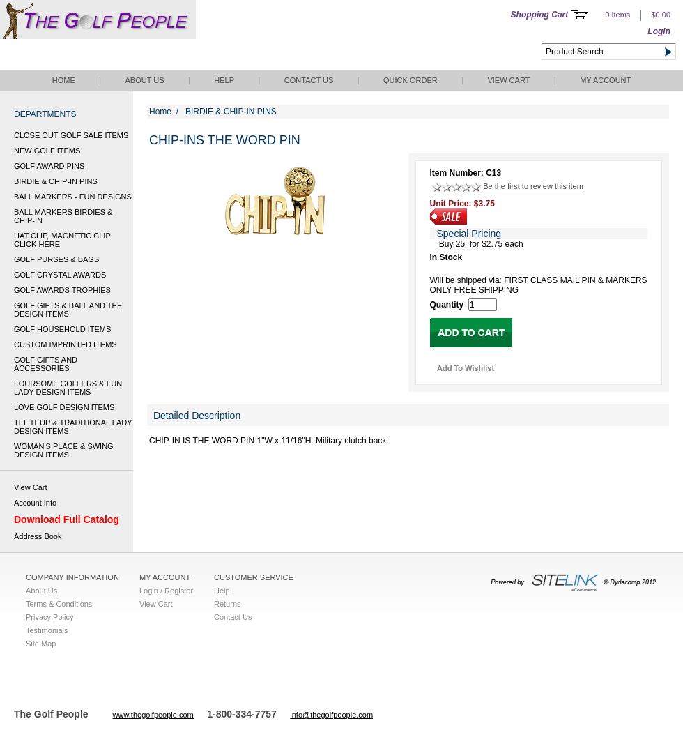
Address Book (37, 536)
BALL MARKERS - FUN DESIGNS (73, 196)
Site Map (41, 643)
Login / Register (166, 590)
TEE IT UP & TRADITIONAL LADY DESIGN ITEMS (73, 426)
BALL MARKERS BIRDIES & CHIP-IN (63, 216)
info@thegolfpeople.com (331, 715)
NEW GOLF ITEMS (47, 150)
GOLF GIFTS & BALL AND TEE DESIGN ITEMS (68, 309)
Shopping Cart (540, 15)
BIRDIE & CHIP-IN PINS (56, 181)
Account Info (35, 503)
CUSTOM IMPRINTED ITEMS (65, 344)
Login (658, 31)
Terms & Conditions (59, 604)
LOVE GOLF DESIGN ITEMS (64, 407)
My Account (605, 80)
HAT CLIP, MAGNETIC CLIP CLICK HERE (62, 239)
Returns (227, 604)
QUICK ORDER (410, 80)
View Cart (508, 80)
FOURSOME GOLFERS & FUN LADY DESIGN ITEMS (68, 387)
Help (224, 80)
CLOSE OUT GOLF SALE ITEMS (71, 135)
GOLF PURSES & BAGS (56, 259)
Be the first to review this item (533, 186)
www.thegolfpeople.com (153, 715)
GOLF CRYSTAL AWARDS (60, 275)
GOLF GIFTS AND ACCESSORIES (45, 364)
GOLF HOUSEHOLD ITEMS (62, 329)
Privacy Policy (49, 617)
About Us (144, 80)
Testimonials (47, 630)
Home (63, 80)
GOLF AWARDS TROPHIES (62, 290)
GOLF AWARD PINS (49, 166)
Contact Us (309, 80)
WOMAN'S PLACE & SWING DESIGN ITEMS (64, 450)
